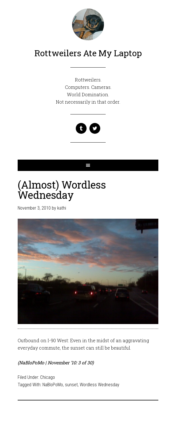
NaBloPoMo (52, 384)
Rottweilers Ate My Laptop (88, 53)
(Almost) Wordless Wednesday (62, 190)
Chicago (47, 377)
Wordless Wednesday (99, 384)
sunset (71, 384)
